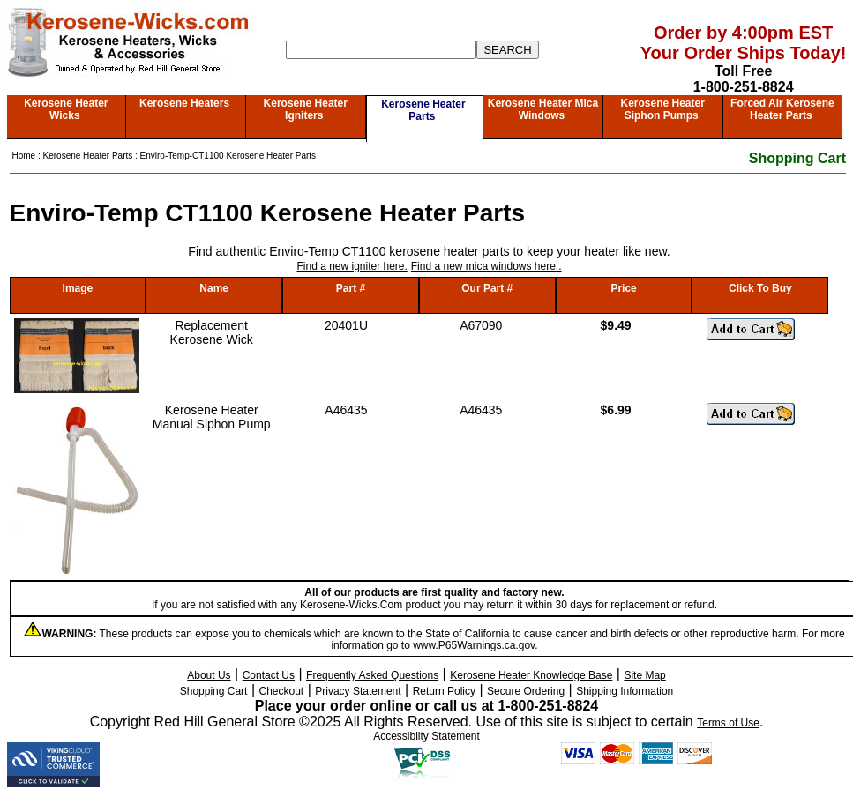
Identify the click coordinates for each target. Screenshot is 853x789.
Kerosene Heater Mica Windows (543, 109)
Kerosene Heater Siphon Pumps (662, 109)
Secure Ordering (526, 691)
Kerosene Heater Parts (423, 110)
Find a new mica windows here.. (486, 266)
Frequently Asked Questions (372, 675)
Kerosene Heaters (184, 103)
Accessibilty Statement (426, 736)
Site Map (644, 675)
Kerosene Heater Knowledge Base (531, 675)
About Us (208, 675)
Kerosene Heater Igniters (306, 109)
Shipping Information (624, 691)
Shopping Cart (797, 158)
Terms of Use (728, 723)
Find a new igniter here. (351, 266)
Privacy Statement (357, 691)
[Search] (381, 50)
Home (24, 155)
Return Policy (444, 691)
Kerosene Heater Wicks (66, 109)
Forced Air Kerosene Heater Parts (782, 109)
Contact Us (269, 675)
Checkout (281, 691)
